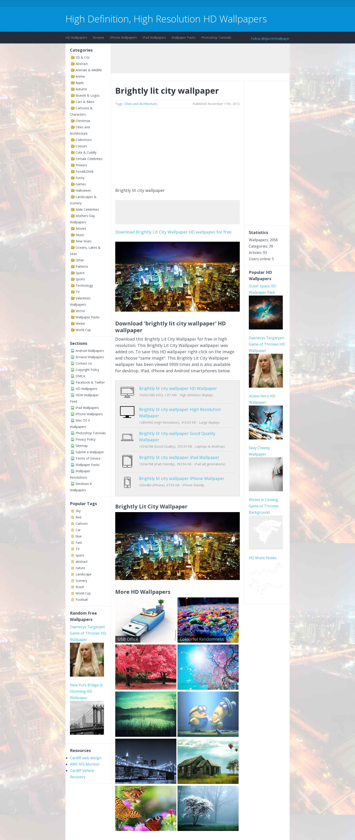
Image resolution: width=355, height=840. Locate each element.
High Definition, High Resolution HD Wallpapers (166, 18)
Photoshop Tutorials (216, 37)
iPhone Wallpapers (123, 37)
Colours (81, 146)
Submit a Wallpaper (90, 452)
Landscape (83, 574)
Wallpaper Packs (184, 37)
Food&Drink (85, 171)
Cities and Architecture (140, 104)
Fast (79, 542)
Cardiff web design (85, 757)
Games (81, 184)
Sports (80, 279)
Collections (84, 140)
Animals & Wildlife (89, 70)
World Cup (83, 330)
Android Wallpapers (90, 350)
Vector (80, 311)
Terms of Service (88, 458)
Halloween (83, 190)
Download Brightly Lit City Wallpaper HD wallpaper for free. (173, 232)
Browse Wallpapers (90, 357)
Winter (80, 323)
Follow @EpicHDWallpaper (270, 38)
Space (80, 273)
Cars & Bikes (85, 102)
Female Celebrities (89, 159)
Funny (80, 178)
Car (78, 530)
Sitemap (82, 446)
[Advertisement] (147, 4)
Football (82, 599)
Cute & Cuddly (86, 152)
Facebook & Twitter (90, 382)
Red (78, 517)
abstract (82, 561)
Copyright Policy (87, 370)
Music (80, 235)
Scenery (81, 580)
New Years (83, 241)
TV (77, 292)
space (80, 555)
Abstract (82, 64)
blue (79, 536)
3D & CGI (82, 57)
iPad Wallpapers (154, 37)
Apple (80, 83)
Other (80, 260)
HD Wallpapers (76, 37)
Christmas (83, 121)
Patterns (82, 266)
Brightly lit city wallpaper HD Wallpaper (178, 388)
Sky (78, 511)
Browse (98, 37)
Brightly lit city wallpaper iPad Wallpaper (179, 454)
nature (80, 568)
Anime (80, 76)
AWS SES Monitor (85, 764)
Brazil (80, 587)
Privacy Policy (86, 439)
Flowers (81, 165)
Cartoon (82, 523)
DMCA (80, 376)
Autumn (81, 89)
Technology (84, 285)
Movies (81, 228)
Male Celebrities (87, 209)
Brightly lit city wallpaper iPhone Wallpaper (181, 471)
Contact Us (84, 363)
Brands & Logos (88, 95)
